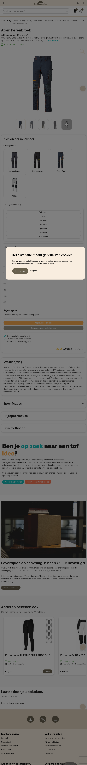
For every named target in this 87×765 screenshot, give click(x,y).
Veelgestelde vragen (9, 718)
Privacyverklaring (52, 714)
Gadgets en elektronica (11, 748)
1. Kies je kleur (10, 145)
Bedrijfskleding (7, 744)
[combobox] (33, 11)
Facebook (51, 740)
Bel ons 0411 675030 (13, 454)
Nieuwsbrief (6, 714)
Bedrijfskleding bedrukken (31, 21)
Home (15, 21)
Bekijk (47, 644)
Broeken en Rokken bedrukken (56, 21)
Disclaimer (49, 725)
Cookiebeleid (50, 722)
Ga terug (7, 20)
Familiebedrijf (6, 722)
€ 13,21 (8, 643)
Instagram (51, 744)
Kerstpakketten (7, 751)
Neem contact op (10, 560)
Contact (4, 710)
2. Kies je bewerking (12, 177)
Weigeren (33, 270)
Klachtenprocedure (53, 718)
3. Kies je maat (10, 219)
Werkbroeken (76, 21)
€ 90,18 (64, 643)
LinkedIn (50, 747)
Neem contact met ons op (38, 454)
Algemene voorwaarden (55, 710)
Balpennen (5, 740)
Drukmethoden (7, 725)
